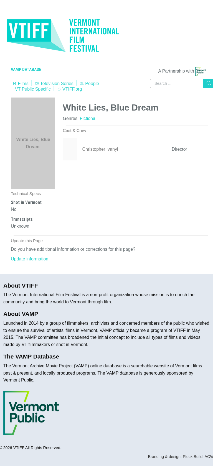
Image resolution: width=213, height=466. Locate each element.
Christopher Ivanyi (100, 149)
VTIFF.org (69, 89)
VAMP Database (26, 69)
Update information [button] (29, 259)
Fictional (88, 118)
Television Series (54, 83)
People (89, 83)
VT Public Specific (33, 89)
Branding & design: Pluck (170, 456)
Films (20, 83)
